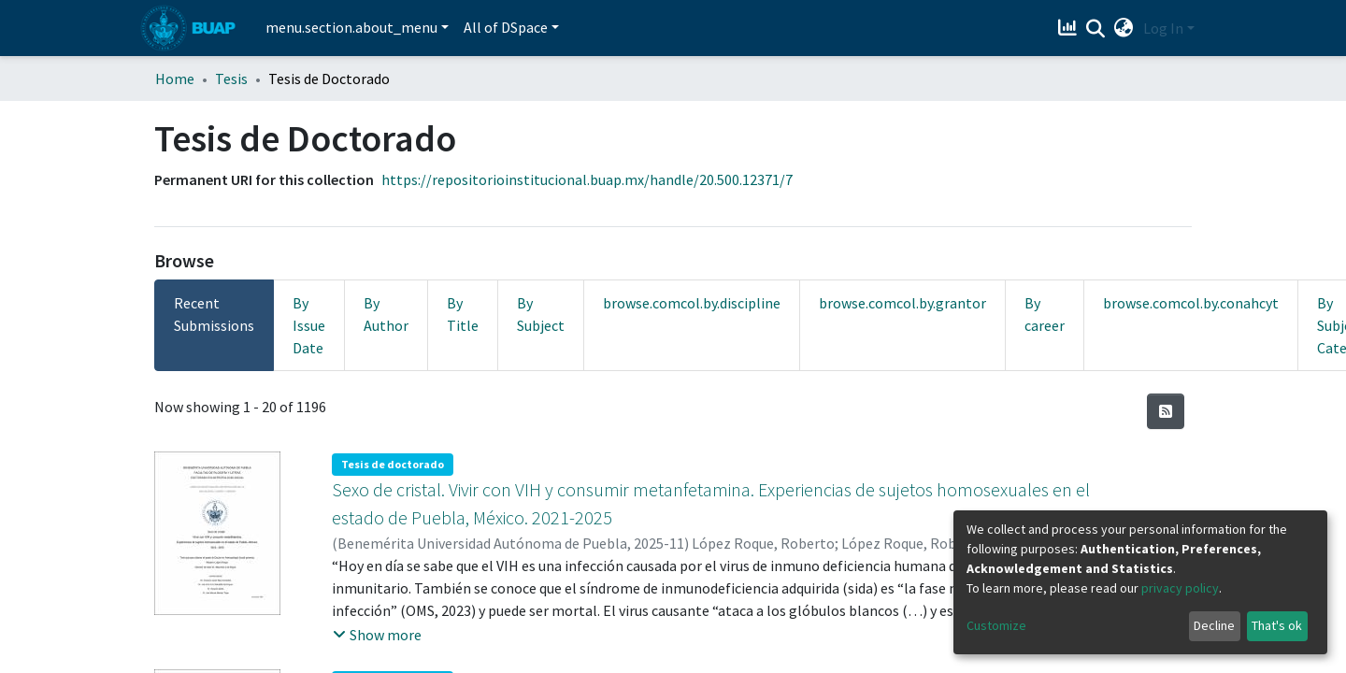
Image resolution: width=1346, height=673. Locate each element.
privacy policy (1180, 588)
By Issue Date (309, 325)
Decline (1214, 625)
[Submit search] (1096, 29)
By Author (386, 314)
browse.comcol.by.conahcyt (1191, 303)
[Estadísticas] (1069, 28)
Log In (1163, 28)
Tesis (231, 78)
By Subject (541, 314)
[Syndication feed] (1165, 411)
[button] (1124, 28)
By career (1044, 314)
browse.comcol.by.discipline (691, 303)
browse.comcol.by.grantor (902, 303)
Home (174, 78)
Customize (996, 625)
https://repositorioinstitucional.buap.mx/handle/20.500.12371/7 (587, 179)
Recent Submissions (214, 314)
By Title (463, 314)
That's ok (1277, 625)
